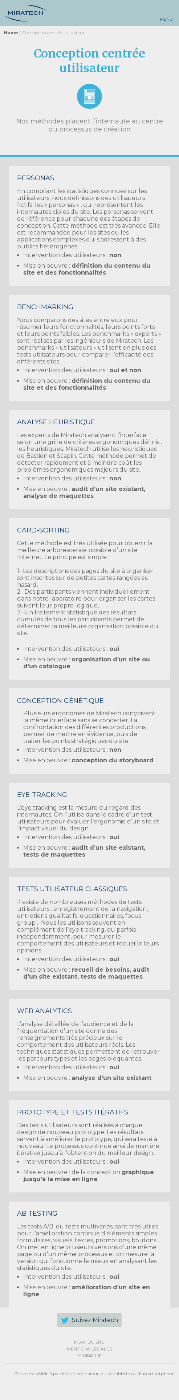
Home (11, 32)
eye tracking (39, 807)
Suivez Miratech (95, 1320)
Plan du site (89, 1342)
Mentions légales (89, 1349)
